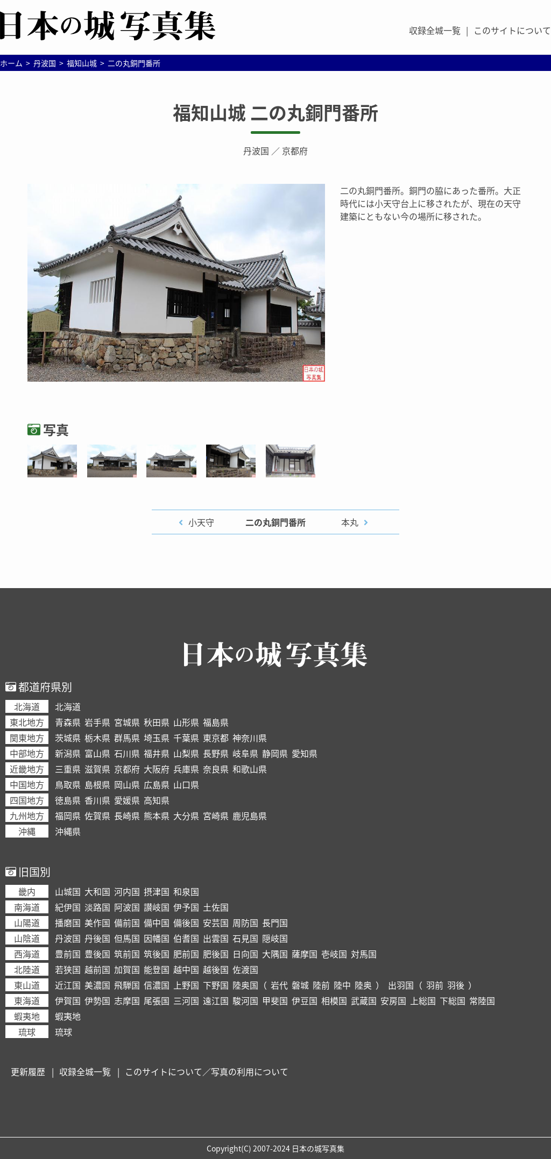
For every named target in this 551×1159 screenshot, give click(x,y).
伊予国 (186, 906)
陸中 (342, 984)
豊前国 (68, 953)
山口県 (186, 784)
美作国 (97, 922)
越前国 (97, 969)
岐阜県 (245, 753)
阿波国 (127, 906)
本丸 (349, 522)
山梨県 (186, 753)
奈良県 (216, 768)
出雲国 (216, 938)
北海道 (68, 706)
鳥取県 (68, 784)
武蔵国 (364, 1000)
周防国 (245, 922)
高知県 (156, 799)
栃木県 (97, 737)
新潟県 (68, 753)
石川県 (127, 753)
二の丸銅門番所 (275, 522)
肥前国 (186, 953)
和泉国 (186, 891)
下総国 (452, 1000)
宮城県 (127, 722)
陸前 (321, 984)
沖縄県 (68, 831)
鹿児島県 (249, 815)
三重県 (68, 768)
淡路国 (97, 906)
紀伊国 (68, 906)
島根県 (97, 784)
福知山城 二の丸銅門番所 (275, 112)
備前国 (127, 922)
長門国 (275, 922)
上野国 (186, 984)
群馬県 (127, 737)
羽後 (455, 984)
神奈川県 (249, 737)
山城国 (68, 891)
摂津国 (156, 891)
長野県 (216, 753)
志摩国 (127, 1000)
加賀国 (127, 969)
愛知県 (304, 753)
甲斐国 (275, 1000)
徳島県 (68, 799)
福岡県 (68, 815)
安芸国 (216, 922)
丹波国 (256, 150)
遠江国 (216, 1000)
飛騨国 (127, 984)
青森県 (68, 722)
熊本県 (156, 815)
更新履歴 (28, 1071)
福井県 (156, 753)
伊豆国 (304, 1000)
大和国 (97, 891)
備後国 (186, 922)
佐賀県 (97, 815)
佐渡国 (245, 969)
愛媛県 (127, 799)
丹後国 (97, 938)
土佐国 (216, 906)
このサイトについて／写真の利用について (206, 1071)
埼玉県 (156, 737)
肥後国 (216, 953)
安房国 (393, 1000)
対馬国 (364, 953)
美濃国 (97, 984)
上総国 (423, 1000)
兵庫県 (186, 768)
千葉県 (186, 737)
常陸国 (482, 1000)
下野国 (216, 984)
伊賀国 (68, 1000)
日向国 (245, 953)
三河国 (186, 1000)
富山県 (97, 753)
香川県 (97, 799)
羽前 (434, 984)
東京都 (216, 737)
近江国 (68, 984)
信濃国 (156, 984)
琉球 (63, 1031)
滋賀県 (97, 768)
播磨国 (68, 922)
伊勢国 (97, 1000)
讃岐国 (156, 906)
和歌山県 (249, 768)
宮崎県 (216, 815)
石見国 (245, 938)
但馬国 (127, 938)
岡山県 (127, 784)
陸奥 (363, 984)
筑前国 (127, 953)
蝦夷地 (68, 1016)
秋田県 (156, 722)
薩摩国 (304, 953)
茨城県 (68, 737)
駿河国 (245, 1000)
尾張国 (156, 1000)
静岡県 (275, 753)
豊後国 (97, 953)
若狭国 (68, 969)
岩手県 (97, 722)
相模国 (334, 1000)
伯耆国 (186, 938)
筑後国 (156, 953)
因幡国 (156, 938)
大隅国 (275, 953)
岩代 (279, 984)
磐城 (300, 984)
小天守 (201, 522)
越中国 (186, 969)
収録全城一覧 (435, 30)
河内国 (127, 891)
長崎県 (127, 815)
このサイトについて (512, 30)
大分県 (186, 815)
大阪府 (156, 768)
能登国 (156, 969)
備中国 (156, 922)
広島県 (156, 784)
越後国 (216, 969)
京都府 (295, 150)
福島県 (216, 722)
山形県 (186, 722)
